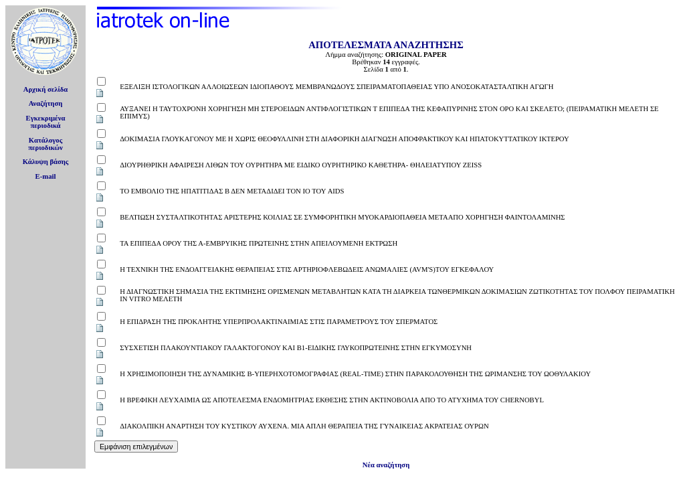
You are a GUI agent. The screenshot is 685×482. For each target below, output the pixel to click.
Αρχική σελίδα (45, 89)
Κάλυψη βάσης (46, 161)
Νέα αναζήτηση (386, 465)
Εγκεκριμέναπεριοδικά (46, 121)
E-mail (45, 176)
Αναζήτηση (46, 103)
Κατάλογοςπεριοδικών (45, 144)
